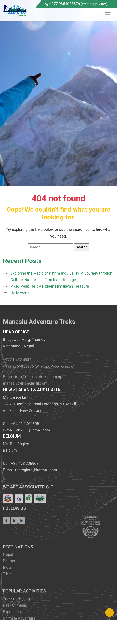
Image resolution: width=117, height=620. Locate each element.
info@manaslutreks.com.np (38, 383)
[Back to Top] (109, 612)
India (7, 587)
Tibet (7, 594)
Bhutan (9, 580)
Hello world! (20, 293)
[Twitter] (14, 527)
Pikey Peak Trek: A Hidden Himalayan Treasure (49, 286)
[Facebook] (6, 527)
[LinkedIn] (21, 527)
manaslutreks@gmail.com (25, 390)
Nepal (8, 574)
